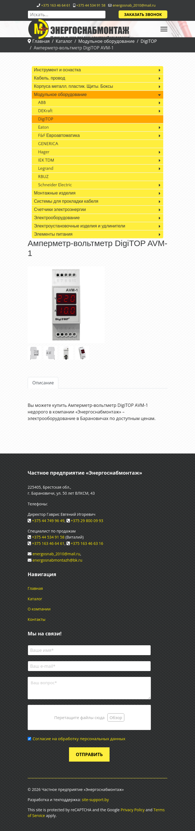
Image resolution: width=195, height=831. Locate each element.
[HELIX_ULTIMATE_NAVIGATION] (163, 29)
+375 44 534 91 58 (90, 5)
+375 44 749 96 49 (48, 520)
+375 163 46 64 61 (55, 5)
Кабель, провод (49, 78)
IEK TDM (46, 160)
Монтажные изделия (55, 193)
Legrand (45, 168)
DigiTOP (45, 119)
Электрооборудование (57, 217)
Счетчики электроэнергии (60, 209)
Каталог (35, 598)
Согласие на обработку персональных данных (79, 738)
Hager (43, 152)
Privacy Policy (133, 809)
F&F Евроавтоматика (59, 135)
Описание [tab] (43, 383)
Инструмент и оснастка (57, 69)
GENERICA (48, 143)
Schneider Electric (55, 184)
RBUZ (43, 176)
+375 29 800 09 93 (87, 520)
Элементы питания (53, 234)
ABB (42, 102)
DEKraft (45, 110)
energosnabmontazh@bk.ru (57, 560)
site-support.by (95, 799)
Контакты (36, 619)
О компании (39, 609)
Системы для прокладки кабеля (66, 201)
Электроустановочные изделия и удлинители (79, 226)
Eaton (43, 127)
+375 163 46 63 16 (87, 543)
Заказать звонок (143, 14)
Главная (35, 588)
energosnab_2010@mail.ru (134, 5)
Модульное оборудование (60, 94)
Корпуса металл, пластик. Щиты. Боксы (73, 86)
